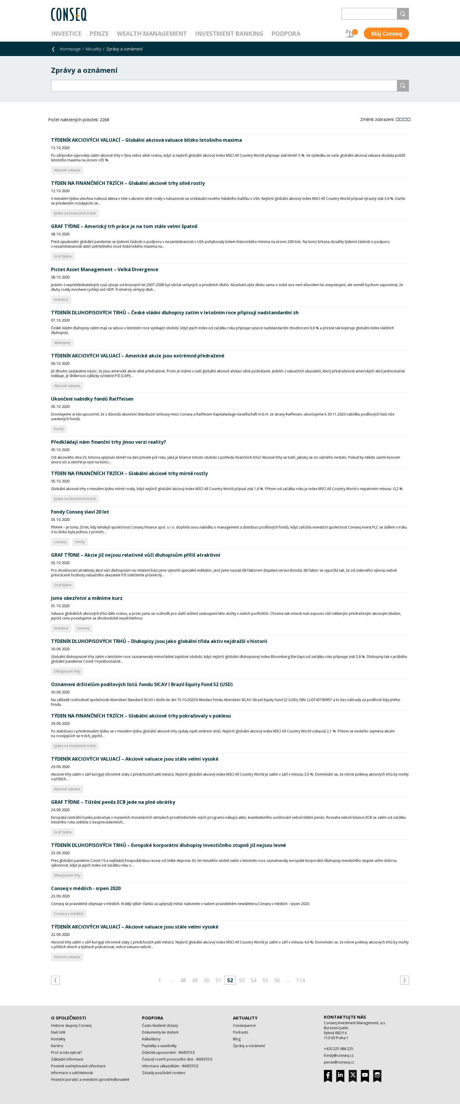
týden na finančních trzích (75, 213)
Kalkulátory (151, 1039)
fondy (59, 428)
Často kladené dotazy (160, 1025)
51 (218, 980)
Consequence (244, 1025)
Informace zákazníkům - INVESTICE (170, 1066)
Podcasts (240, 1032)
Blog (237, 1039)
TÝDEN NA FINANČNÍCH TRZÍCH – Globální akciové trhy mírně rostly (129, 473)
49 (195, 980)
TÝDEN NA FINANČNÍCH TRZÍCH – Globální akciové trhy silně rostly (128, 183)
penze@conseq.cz (339, 1062)
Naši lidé (58, 1032)
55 (265, 980)
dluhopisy (62, 342)
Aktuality (93, 49)
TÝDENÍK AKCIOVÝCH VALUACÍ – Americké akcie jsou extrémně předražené (137, 355)
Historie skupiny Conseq (71, 1025)
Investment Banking (229, 33)
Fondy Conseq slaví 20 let (80, 512)
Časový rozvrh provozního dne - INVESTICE (177, 1059)
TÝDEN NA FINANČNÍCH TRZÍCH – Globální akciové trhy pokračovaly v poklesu (141, 716)
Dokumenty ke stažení (160, 1032)
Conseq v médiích (69, 913)
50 (206, 980)
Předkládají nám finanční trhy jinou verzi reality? (108, 442)
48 (183, 980)
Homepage (70, 49)
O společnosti (68, 1018)
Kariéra (57, 1045)
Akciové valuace (67, 170)
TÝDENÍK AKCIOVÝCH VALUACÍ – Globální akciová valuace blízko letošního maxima (146, 140)
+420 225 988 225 (338, 1048)
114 (300, 980)
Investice (66, 33)
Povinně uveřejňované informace (78, 1066)
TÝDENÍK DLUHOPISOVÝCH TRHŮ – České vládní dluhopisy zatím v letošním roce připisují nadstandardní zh (175, 312)
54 (253, 980)
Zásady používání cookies (163, 1072)
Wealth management (152, 33)
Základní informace (67, 1059)
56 (277, 980)
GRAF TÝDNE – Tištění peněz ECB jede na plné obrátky (113, 802)
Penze (99, 33)
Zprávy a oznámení (249, 1045)
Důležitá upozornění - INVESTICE (168, 1052)
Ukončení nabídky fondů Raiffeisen (92, 399)
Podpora (285, 33)
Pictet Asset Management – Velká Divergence (104, 269)
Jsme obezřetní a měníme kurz (87, 598)
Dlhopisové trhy (67, 671)
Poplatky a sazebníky (159, 1045)
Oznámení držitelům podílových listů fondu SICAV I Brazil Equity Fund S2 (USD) (142, 684)
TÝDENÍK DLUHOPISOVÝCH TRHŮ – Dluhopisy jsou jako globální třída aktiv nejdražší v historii (159, 641)
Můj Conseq (386, 33)
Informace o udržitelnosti (72, 1072)
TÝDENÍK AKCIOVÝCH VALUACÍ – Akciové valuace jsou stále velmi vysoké (135, 759)
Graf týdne (63, 256)
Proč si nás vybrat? (66, 1052)
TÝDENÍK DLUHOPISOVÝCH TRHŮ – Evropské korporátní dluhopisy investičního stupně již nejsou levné (168, 845)
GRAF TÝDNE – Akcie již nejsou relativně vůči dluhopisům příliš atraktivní (135, 555)
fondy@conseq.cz (339, 1055)
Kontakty (58, 1039)
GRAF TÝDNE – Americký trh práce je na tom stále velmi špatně (124, 226)
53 (242, 980)
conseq (60, 541)
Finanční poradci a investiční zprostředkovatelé (90, 1079)
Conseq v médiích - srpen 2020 (86, 888)
